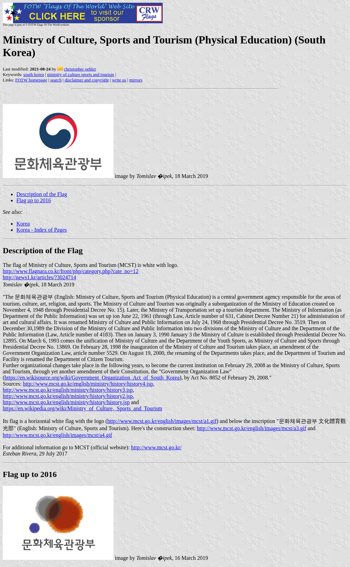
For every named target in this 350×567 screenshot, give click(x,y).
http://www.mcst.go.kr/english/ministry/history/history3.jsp (68, 390)
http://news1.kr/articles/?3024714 (39, 277)
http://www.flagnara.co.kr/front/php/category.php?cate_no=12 (70, 271)
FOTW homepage (31, 79)
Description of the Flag (41, 194)
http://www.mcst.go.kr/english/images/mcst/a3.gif (251, 428)
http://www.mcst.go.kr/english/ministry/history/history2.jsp (68, 396)
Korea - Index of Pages (41, 230)
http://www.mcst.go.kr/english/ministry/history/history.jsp (66, 402)
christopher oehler (80, 69)
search (56, 79)
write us (119, 79)
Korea (23, 224)
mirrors (135, 79)
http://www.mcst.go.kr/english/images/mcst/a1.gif (162, 421)
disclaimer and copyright (87, 79)
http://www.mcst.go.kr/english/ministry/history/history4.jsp (88, 384)
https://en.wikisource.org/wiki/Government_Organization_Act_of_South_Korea (91, 378)
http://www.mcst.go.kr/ (156, 447)
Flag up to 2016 (33, 200)
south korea (33, 74)
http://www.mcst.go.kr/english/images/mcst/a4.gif (57, 435)
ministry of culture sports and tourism (80, 74)
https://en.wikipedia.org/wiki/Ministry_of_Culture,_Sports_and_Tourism (82, 408)
